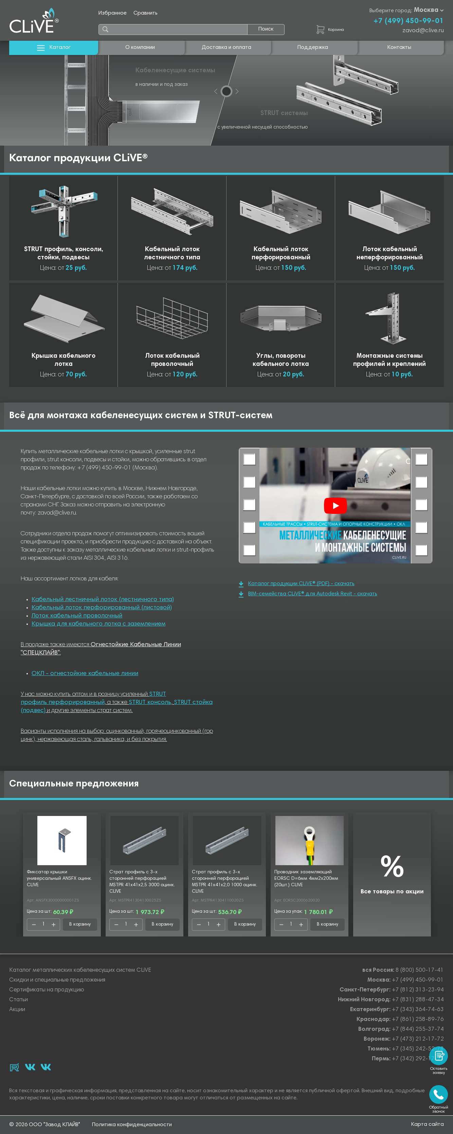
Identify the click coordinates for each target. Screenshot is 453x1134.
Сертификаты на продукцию (46, 990)
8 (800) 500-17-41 (420, 970)
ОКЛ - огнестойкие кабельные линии (85, 674)
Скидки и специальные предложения (57, 980)
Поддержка (312, 47)
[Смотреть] (335, 506)
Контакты (399, 47)
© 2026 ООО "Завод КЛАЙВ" (44, 1125)
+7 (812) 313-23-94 (418, 990)
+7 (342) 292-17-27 (418, 1059)
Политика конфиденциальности (132, 1125)
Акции (17, 1010)
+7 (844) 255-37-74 (418, 1030)
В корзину (80, 924)
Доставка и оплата (226, 47)
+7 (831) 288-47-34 (418, 1000)
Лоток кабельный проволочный (77, 616)
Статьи (18, 1000)
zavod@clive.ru (423, 31)
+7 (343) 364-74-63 (418, 1010)
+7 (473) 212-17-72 (418, 1039)
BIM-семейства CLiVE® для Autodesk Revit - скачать (308, 594)
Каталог (54, 48)
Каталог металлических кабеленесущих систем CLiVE (80, 970)
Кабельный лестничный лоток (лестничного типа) (103, 600)
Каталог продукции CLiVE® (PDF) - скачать (297, 584)
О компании (140, 47)
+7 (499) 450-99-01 (408, 21)
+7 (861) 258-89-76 (418, 1020)
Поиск (265, 29)
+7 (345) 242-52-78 (418, 1049)
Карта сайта (427, 1124)
